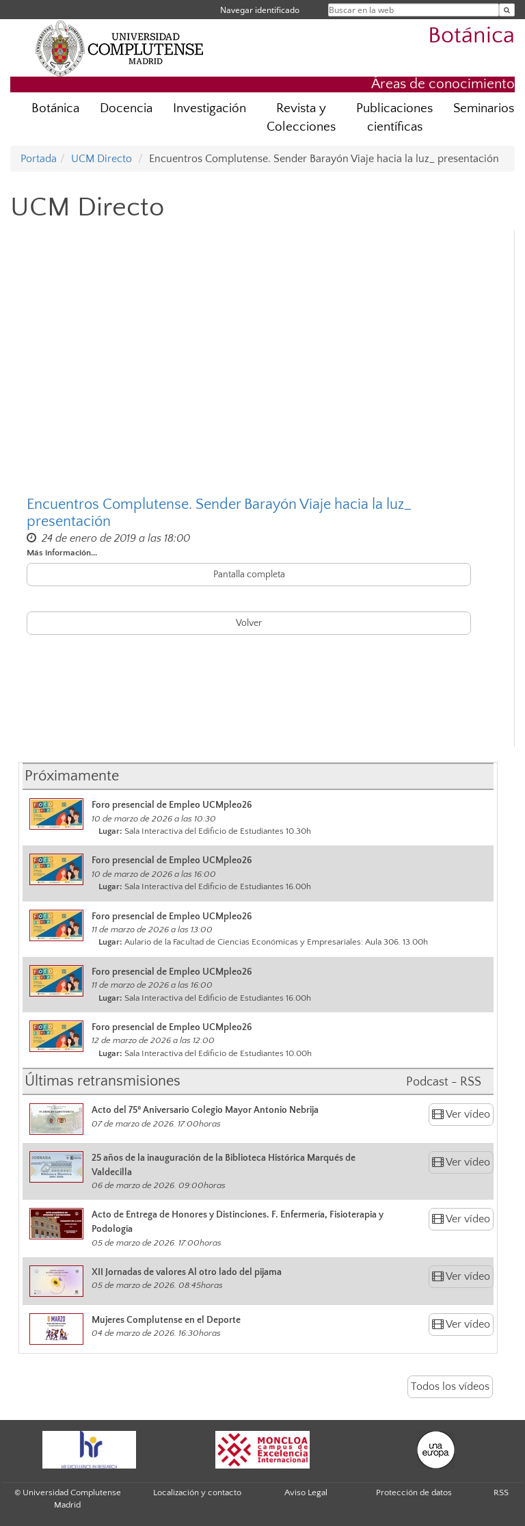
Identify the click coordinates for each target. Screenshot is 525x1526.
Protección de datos (414, 1492)
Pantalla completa (249, 574)
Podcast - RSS (443, 1082)
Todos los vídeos (450, 1386)
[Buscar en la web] (507, 9)
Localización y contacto (197, 1492)
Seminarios (483, 108)
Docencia (126, 108)
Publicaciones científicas (394, 117)
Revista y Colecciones (301, 117)
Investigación (209, 108)
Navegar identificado (259, 10)
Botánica (471, 36)
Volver (249, 623)
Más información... (62, 552)
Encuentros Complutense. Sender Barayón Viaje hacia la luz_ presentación (219, 513)
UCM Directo (101, 159)
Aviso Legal (305, 1492)
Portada (39, 159)
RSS (501, 1492)
